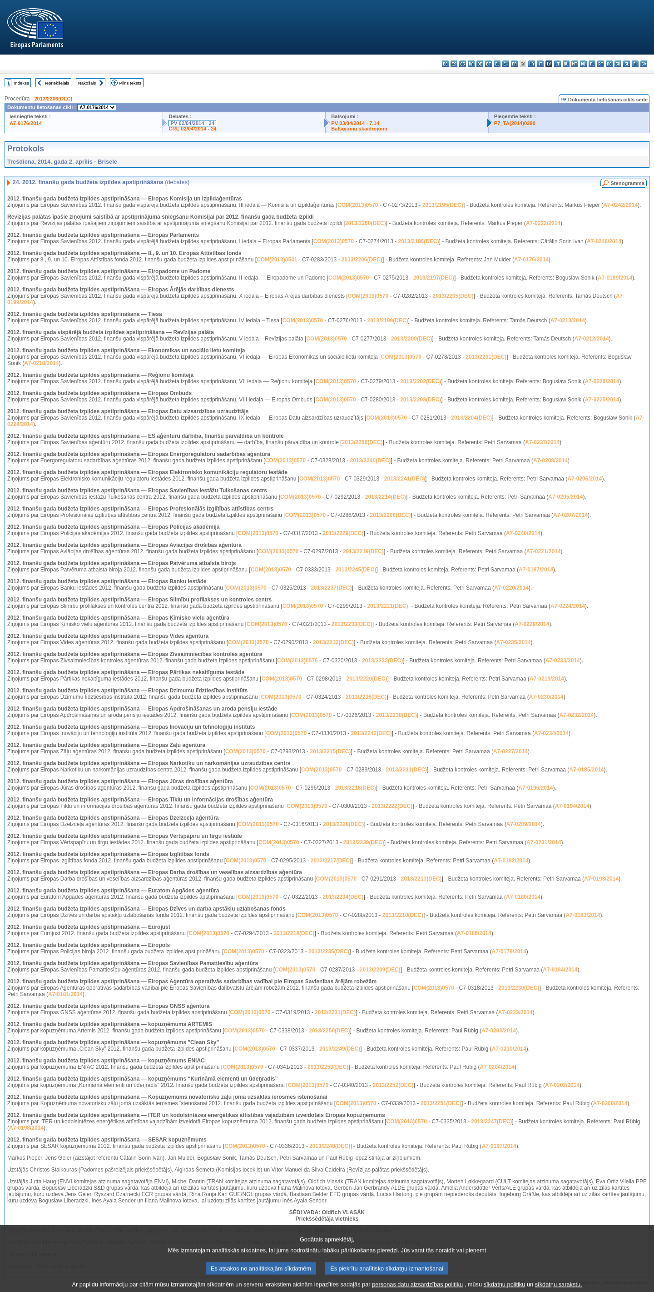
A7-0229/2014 (532, 624)
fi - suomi (635, 63)
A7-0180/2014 (523, 897)
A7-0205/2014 (565, 497)
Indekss (21, 82)
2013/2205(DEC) (453, 296)
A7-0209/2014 (523, 824)
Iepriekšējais (57, 82)
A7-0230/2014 (546, 697)
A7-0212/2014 (592, 339)
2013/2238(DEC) (396, 715)
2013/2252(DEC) (392, 1085)
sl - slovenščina (626, 63)
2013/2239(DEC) (363, 842)
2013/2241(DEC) (404, 479)
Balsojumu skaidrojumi (359, 128)
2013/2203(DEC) (420, 399)
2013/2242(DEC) (371, 733)
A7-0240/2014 (523, 533)
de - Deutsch (479, 63)
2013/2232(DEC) (382, 660)
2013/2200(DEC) (411, 339)
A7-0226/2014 (602, 381)
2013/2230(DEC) (518, 988)
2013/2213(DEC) (421, 879)
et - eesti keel (488, 63)
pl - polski (592, 63)
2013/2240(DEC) (370, 460)
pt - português (600, 63)
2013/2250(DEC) (329, 1030)
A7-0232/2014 (576, 715)
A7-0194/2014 (572, 806)
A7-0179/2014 (509, 951)
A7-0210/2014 (509, 1049)
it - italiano (540, 63)
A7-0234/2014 (551, 733)
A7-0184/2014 (560, 969)
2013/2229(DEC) (342, 533)
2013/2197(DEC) (433, 278)
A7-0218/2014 (41, 363)
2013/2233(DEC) (352, 624)
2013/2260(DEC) (365, 223)
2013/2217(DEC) (331, 860)
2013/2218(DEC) (355, 788)
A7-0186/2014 (474, 933)
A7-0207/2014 (570, 515)
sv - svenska (643, 63)
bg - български (445, 63)
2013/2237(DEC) (331, 588)
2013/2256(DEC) (362, 442)
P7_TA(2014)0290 (514, 123)
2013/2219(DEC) (363, 551)
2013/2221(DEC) (387, 606)
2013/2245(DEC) (355, 569)
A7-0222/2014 (543, 223)
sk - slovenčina (617, 63)
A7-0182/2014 (511, 860)
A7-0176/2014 (26, 123)
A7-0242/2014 (620, 205)
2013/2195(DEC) (442, 205)
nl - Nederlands (583, 63)
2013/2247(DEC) (491, 1121)
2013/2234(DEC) (342, 897)
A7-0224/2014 (567, 606)
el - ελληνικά (497, 63)
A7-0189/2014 (615, 278)
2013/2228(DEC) (343, 824)
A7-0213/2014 (567, 320)
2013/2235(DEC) (328, 951)
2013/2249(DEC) (339, 1049)
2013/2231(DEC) (335, 1012)
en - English (505, 63)
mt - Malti (574, 63)
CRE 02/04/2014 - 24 (192, 128)
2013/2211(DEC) (406, 769)
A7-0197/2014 (499, 1146)
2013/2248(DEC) (329, 1146)
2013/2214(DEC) (385, 497)
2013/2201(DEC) (486, 357)
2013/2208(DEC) (390, 515)
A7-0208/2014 (550, 460)
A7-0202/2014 (562, 1085)
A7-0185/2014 (586, 769)
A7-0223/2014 (515, 1012)
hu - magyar (566, 63)
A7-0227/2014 (510, 751)
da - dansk (471, 63)
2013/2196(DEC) (418, 241)
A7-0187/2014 (536, 569)
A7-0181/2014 (65, 994)
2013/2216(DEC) (293, 933)
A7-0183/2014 (582, 915)
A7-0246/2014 (604, 241)
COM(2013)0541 (277, 259)
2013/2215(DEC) (330, 751)
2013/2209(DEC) (380, 969)
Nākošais (87, 82)
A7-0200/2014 (610, 1103)
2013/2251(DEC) (441, 1103)
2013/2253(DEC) (327, 1067)
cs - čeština (462, 63)
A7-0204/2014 (497, 1067)
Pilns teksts (130, 82)
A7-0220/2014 (511, 588)
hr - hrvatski (531, 63)
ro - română (609, 63)
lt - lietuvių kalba (557, 63)
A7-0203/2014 (498, 1030)
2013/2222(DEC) (392, 806)
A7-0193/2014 (601, 879)
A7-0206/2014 (584, 479)
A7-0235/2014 (513, 642)
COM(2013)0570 (357, 205)
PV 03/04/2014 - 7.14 (355, 123)
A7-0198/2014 (26, 1128)
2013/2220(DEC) (366, 679)
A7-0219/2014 (547, 679)
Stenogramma (627, 183)
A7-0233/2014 (562, 660)
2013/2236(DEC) (366, 697)
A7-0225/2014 (602, 399)
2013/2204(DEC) (471, 418)
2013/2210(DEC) (402, 915)
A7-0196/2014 (535, 788)
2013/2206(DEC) (53, 98)
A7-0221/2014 (543, 551)
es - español (454, 63)
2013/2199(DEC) (387, 320)
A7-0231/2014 (543, 842)
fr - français (514, 63)
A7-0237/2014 (542, 442)
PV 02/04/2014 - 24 (192, 123)
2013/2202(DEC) (420, 381)
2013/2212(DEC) (333, 642)
